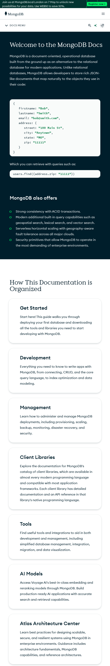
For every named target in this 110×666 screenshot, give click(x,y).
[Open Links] (103, 13)
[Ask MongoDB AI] (95, 25)
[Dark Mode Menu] (102, 25)
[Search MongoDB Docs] (89, 25)
